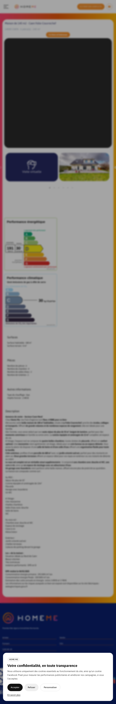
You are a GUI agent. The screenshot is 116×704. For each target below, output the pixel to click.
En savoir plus (13, 695)
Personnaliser (50, 687)
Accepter (15, 687)
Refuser (31, 687)
